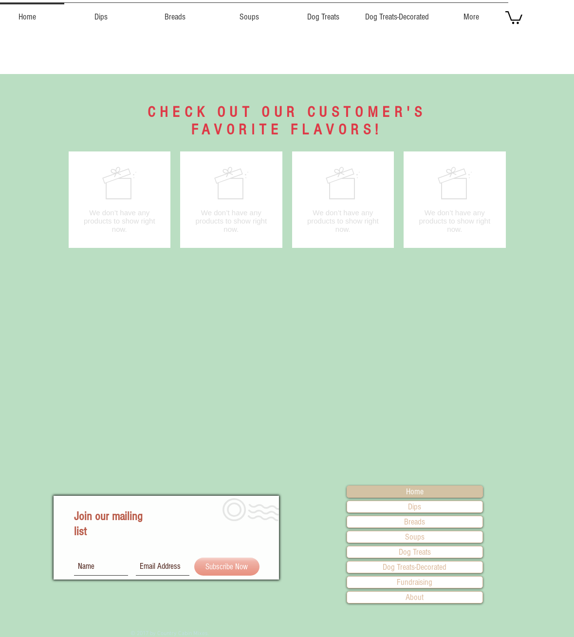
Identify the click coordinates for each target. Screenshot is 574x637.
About (415, 597)
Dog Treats (415, 552)
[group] (287, 199)
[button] (101, 12)
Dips (414, 507)
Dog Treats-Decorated (414, 567)
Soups (415, 537)
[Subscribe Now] (226, 567)
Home (415, 492)
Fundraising (414, 582)
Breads (414, 522)
